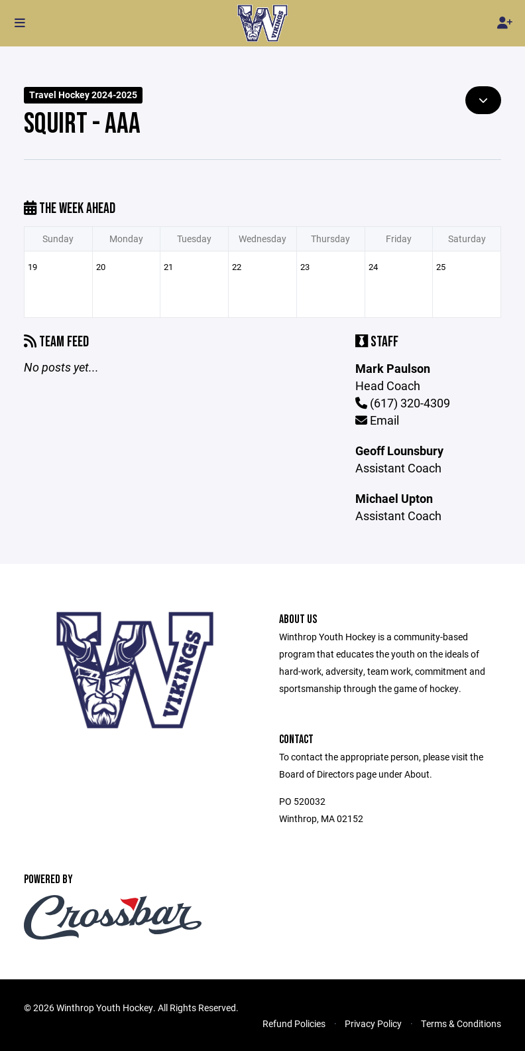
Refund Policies (293, 1023)
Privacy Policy (373, 1023)
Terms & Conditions (461, 1023)
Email (377, 420)
